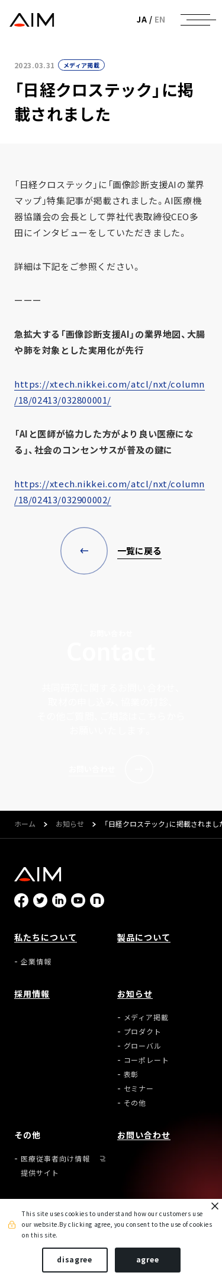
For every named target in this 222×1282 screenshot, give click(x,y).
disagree (74, 1259)
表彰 (131, 1074)
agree (147, 1259)
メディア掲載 (81, 65)
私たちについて (45, 937)
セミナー (139, 1088)
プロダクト (143, 1031)
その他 (135, 1102)
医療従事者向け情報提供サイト (55, 1165)
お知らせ (70, 824)
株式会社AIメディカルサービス (31, 20)
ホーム (25, 824)
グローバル (143, 1045)
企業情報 (36, 961)
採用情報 (32, 993)
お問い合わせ (144, 1135)
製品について (144, 937)
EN (160, 19)
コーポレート (147, 1060)
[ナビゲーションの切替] (195, 19)
